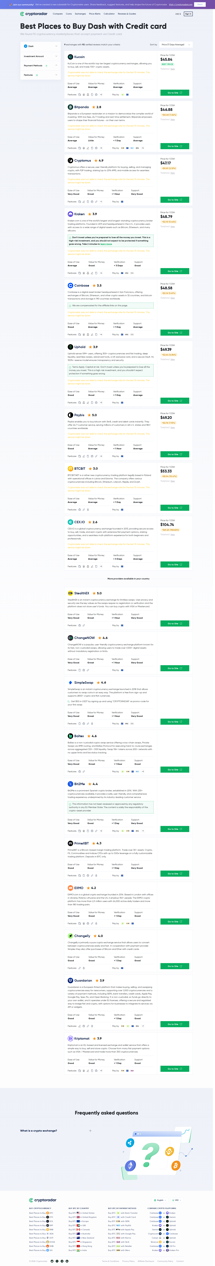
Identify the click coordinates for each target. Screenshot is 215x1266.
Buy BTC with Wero (119, 1250)
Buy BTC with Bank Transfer (123, 1213)
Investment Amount (34, 56)
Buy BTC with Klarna (119, 1237)
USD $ (178, 14)
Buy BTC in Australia (79, 1233)
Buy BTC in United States (81, 1213)
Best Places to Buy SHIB (41, 1246)
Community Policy (165, 1261)
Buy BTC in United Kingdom (83, 1217)
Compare (58, 13)
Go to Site (175, 92)
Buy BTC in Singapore (80, 1242)
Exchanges (80, 13)
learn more (106, 244)
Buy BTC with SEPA (118, 1221)
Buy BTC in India (78, 1250)
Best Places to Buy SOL (41, 1221)
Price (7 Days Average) (173, 44)
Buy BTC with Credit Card (122, 1217)
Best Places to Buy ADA (41, 1233)
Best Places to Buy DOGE (42, 1242)
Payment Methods (36, 65)
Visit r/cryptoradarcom (180, 4)
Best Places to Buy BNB (41, 1229)
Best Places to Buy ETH (41, 1217)
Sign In (188, 14)
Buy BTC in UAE (77, 1225)
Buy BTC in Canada (79, 1229)
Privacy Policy (128, 1261)
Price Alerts (94, 13)
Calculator (109, 13)
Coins (69, 13)
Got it (199, 4)
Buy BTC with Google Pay (121, 1233)
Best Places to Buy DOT (41, 1237)
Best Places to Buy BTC (41, 1213)
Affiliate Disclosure (146, 1261)
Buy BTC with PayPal (119, 1225)
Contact (180, 1261)
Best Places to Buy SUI (40, 1250)
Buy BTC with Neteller (120, 1246)
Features (31, 75)
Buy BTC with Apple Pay (121, 1229)
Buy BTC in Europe (79, 1221)
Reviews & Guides (127, 13)
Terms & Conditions (110, 1261)
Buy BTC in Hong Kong (80, 1246)
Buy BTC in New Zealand (81, 1238)
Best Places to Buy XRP (41, 1225)
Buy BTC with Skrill (118, 1242)
